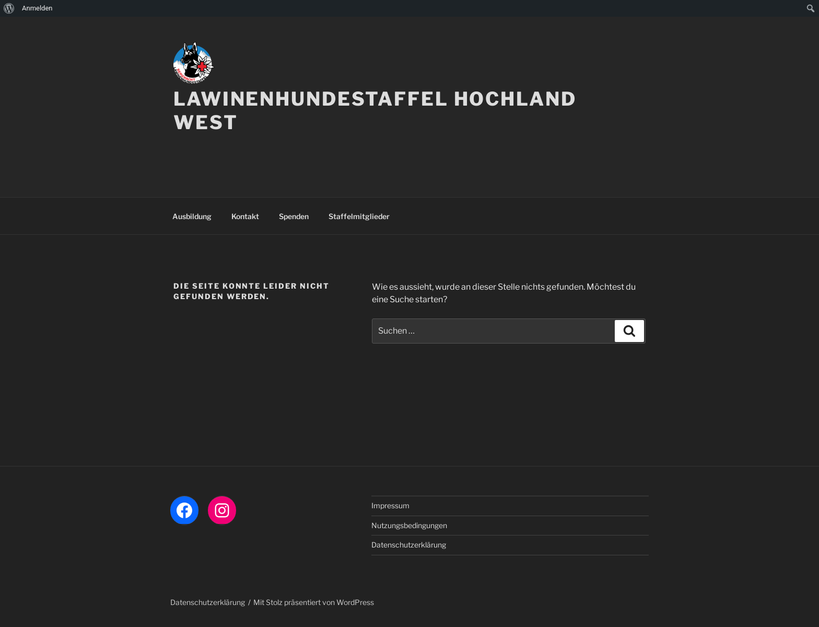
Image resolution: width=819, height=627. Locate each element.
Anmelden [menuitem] (37, 8)
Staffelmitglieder (359, 216)
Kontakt (245, 216)
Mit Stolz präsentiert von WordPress (313, 602)
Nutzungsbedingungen (409, 525)
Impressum (390, 505)
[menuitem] (9, 8)
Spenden (294, 216)
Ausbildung (192, 216)
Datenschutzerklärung (408, 544)
